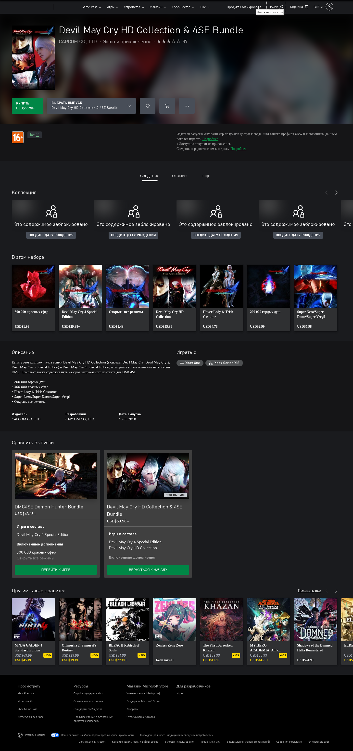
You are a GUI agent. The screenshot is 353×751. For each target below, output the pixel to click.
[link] (33, 298)
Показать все (309, 590)
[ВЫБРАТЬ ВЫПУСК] (91, 106)
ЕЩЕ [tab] (206, 175)
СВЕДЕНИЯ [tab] (149, 175)
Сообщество (181, 7)
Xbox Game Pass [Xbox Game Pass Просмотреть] (27, 709)
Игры (110, 7)
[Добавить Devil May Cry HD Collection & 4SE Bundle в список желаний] (147, 106)
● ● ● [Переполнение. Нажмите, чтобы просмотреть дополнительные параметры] (187, 105)
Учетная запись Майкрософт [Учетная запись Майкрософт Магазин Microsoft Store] (144, 693)
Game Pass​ (89, 7)
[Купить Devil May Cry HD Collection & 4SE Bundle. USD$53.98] (27, 106)
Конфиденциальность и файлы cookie (135, 741)
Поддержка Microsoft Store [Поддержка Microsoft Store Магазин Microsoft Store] (143, 701)
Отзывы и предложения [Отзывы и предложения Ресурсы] (88, 701)
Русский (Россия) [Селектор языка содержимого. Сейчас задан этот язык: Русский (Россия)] (35, 734)
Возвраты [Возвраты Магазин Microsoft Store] (132, 709)
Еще (203, 7)
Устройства (132, 7)
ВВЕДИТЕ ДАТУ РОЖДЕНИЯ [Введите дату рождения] (51, 235)
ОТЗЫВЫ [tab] (179, 175)
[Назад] (326, 192)
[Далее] (336, 192)
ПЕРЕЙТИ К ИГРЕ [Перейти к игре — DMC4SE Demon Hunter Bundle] (55, 569)
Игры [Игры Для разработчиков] (179, 693)
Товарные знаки (210, 741)
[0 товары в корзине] (299, 6)
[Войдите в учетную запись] (323, 7)
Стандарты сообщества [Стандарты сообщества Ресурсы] (88, 709)
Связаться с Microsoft (92, 741)
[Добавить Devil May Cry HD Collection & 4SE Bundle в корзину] (167, 106)
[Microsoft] (34, 6)
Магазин (156, 7)
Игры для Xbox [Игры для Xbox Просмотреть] (27, 701)
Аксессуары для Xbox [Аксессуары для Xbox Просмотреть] (30, 716)
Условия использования (179, 741)
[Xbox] (67, 6)
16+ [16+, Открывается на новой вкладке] (34, 135)
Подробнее (210, 138)
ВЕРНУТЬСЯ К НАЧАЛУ (148, 569)
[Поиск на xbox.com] (275, 6)
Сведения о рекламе (289, 741)
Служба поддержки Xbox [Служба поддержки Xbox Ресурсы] (88, 693)
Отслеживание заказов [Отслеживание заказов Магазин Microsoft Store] (140, 716)
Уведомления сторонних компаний (248, 741)
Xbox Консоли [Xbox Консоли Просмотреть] (26, 693)
